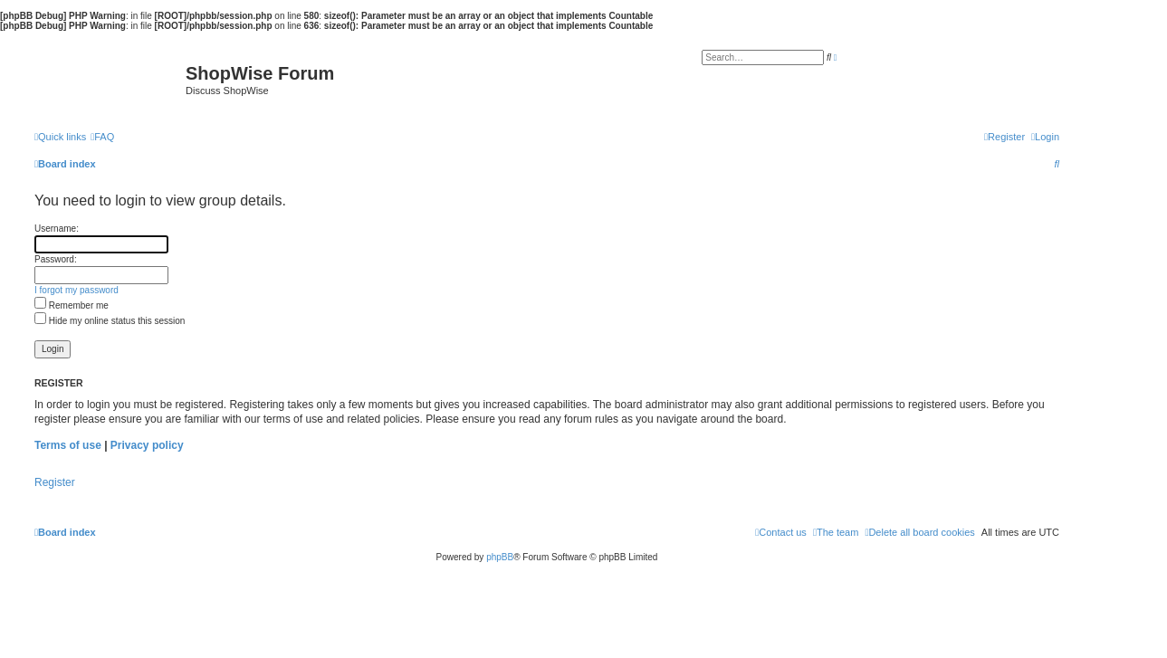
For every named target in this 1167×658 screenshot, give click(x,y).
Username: (56, 229)
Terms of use (67, 445)
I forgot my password (76, 290)
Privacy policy (147, 445)
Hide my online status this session (109, 321)
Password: (55, 259)
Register (54, 482)
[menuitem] (102, 137)
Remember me (71, 305)
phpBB (499, 557)
